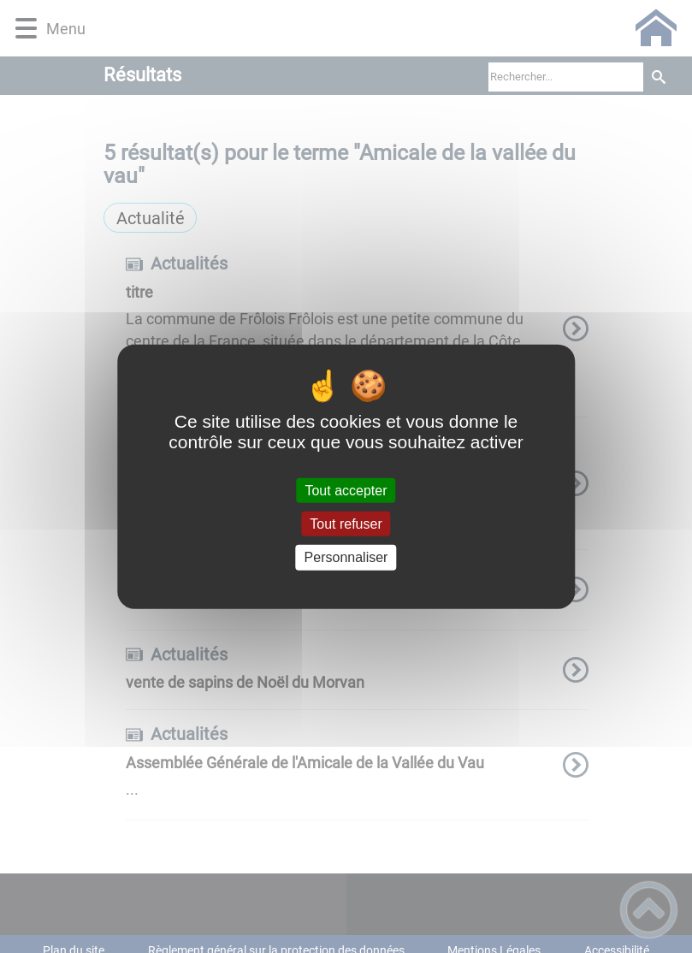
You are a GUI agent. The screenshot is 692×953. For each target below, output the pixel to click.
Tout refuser (345, 524)
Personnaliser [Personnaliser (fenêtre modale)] (346, 557)
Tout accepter (346, 490)
